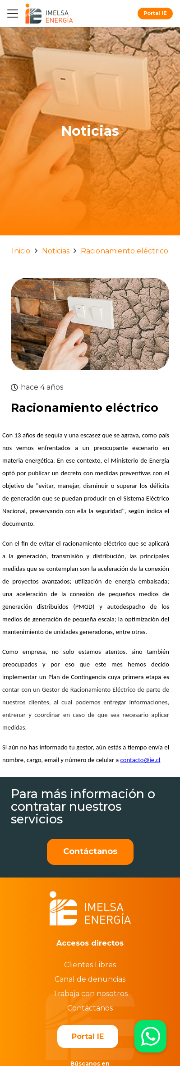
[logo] (49, 13)
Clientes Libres (90, 964)
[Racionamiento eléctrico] (90, 284)
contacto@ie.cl (140, 760)
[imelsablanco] (90, 908)
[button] (12, 13)
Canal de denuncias (90, 979)
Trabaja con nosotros (90, 993)
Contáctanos (90, 1008)
